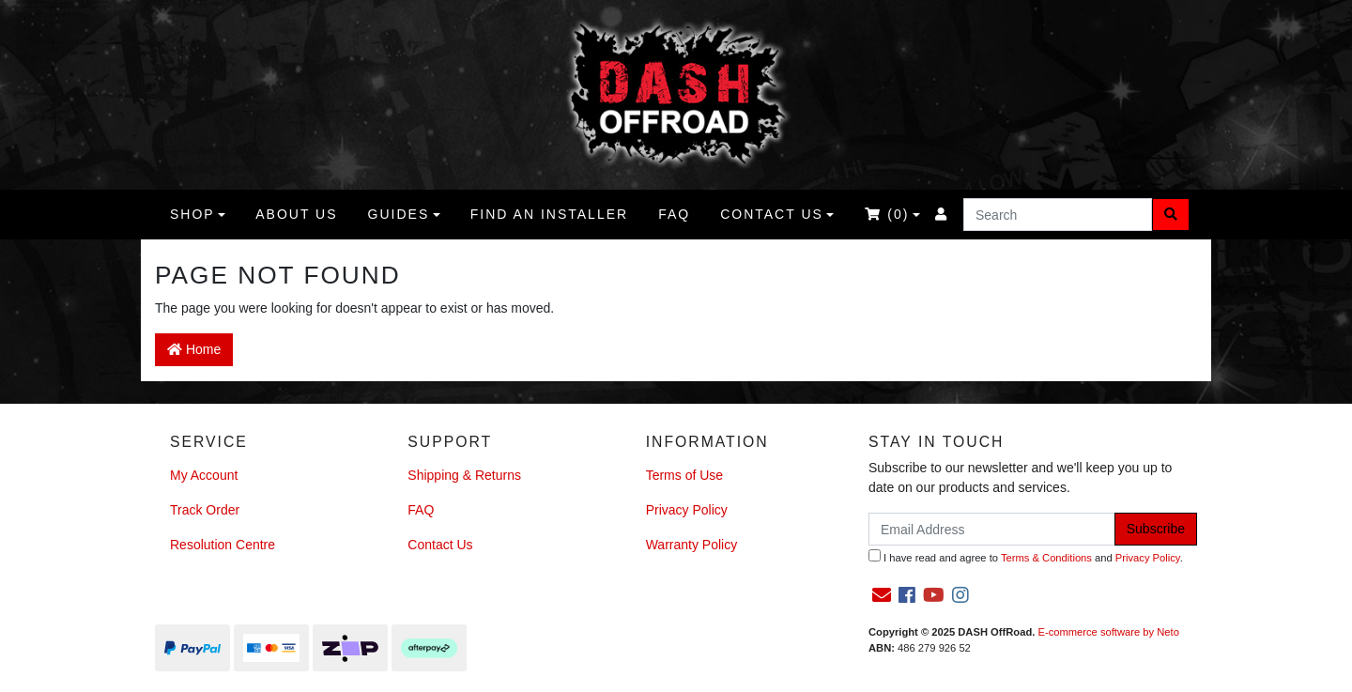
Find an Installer (549, 214)
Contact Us (771, 214)
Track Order (204, 509)
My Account (204, 475)
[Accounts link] (942, 214)
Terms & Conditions (1046, 557)
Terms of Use (684, 475)
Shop (192, 214)
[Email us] (881, 595)
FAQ (674, 214)
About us (296, 214)
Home (194, 349)
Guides (399, 214)
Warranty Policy (692, 544)
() (887, 214)
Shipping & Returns (464, 475)
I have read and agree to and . (1025, 556)
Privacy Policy (687, 509)
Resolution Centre (222, 544)
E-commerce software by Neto (1107, 632)
